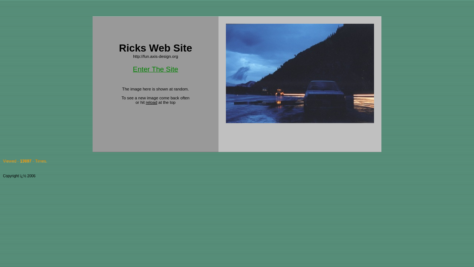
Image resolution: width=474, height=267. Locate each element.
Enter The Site (155, 69)
